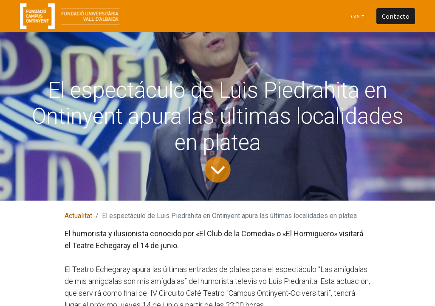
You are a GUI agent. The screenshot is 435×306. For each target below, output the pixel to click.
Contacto (396, 16)
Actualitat (78, 216)
